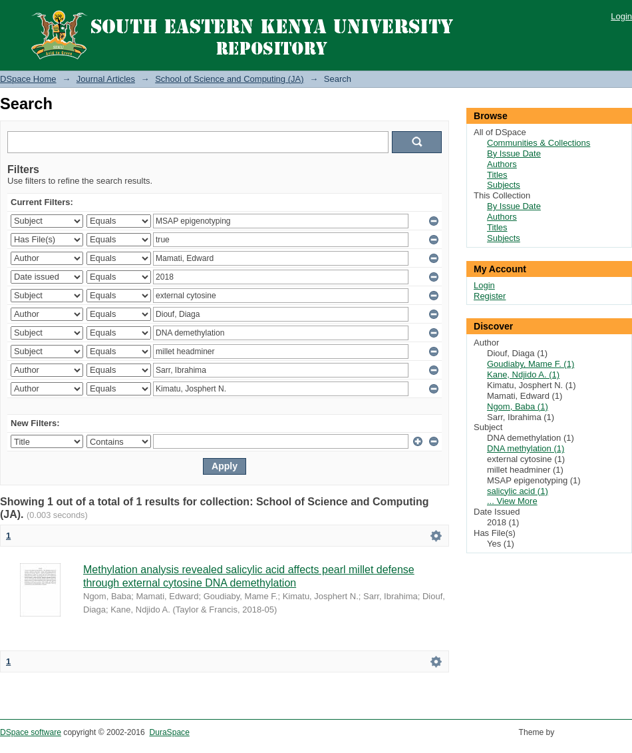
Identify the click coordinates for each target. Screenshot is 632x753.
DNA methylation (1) (525, 448)
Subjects (503, 185)
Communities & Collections (538, 143)
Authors (502, 164)
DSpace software (30, 732)
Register (490, 296)
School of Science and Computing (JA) (229, 79)
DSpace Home (28, 79)
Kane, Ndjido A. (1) (523, 374)
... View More (512, 501)
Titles (497, 175)
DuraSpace (169, 732)
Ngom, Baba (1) (517, 406)
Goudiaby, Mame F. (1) (530, 364)
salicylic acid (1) (517, 491)
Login (621, 16)
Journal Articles (106, 79)
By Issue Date (514, 153)
